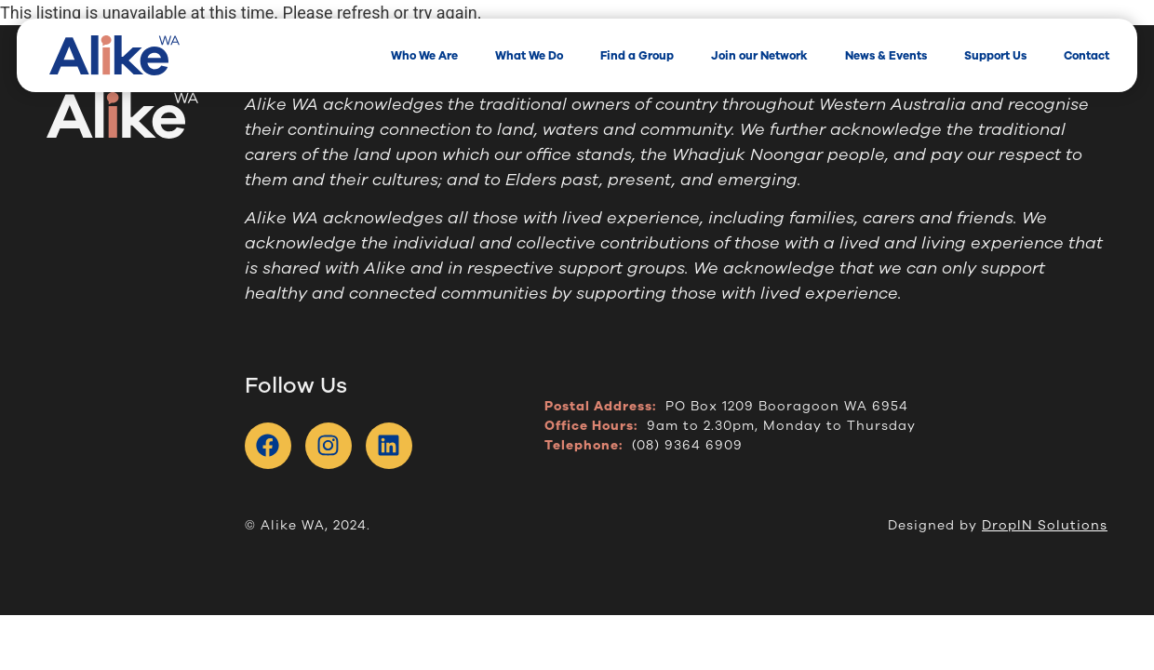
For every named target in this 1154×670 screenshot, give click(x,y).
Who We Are (424, 55)
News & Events (886, 55)
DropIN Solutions (1044, 525)
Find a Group (637, 55)
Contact (1086, 55)
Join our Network (759, 55)
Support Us (995, 55)
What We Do (529, 55)
